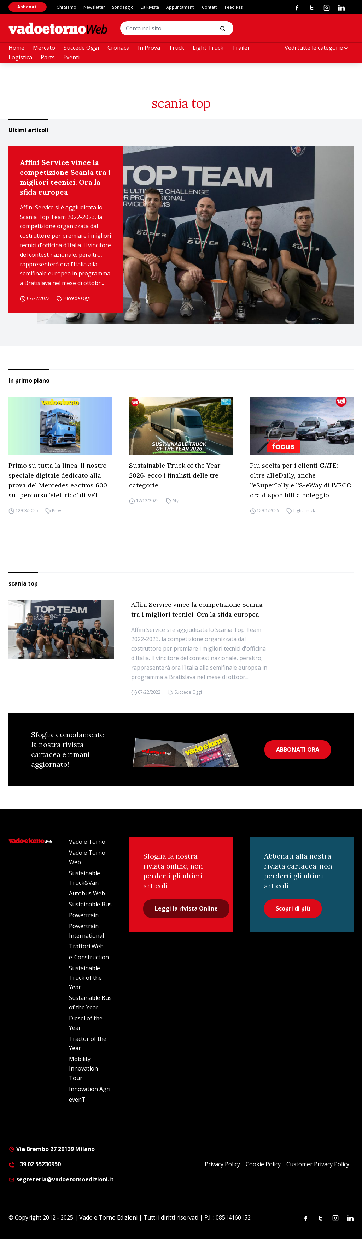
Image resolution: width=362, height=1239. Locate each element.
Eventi (71, 57)
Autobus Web (87, 893)
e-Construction (89, 957)
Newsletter (94, 7)
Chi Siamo (66, 7)
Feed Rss (234, 7)
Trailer (241, 48)
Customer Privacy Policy (317, 1164)
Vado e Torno (87, 842)
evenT (77, 1099)
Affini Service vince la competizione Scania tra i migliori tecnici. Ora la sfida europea (65, 177)
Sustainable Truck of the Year (85, 977)
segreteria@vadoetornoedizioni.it (61, 1179)
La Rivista (150, 7)
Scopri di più (293, 908)
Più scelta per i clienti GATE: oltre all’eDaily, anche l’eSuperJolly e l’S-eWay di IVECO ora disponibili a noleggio (301, 480)
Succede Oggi (81, 48)
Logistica (20, 57)
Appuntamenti (180, 7)
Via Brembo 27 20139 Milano (51, 1149)
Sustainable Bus (90, 904)
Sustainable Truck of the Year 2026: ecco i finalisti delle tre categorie (174, 475)
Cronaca (118, 48)
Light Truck (208, 48)
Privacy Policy (222, 1164)
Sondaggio (123, 7)
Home (16, 48)
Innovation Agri (89, 1089)
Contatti (210, 7)
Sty (176, 501)
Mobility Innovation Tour (83, 1068)
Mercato (44, 48)
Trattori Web (86, 946)
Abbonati (27, 7)
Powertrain (84, 915)
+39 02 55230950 (34, 1164)
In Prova (149, 48)
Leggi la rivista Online (186, 908)
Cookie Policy (263, 1164)
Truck (176, 48)
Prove (58, 511)
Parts (48, 57)
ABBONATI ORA (297, 749)
